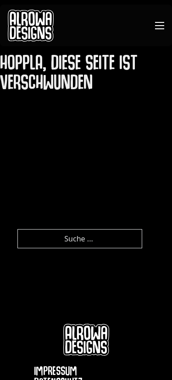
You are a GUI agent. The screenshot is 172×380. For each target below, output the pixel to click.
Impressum (55, 373)
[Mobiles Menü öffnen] (159, 25)
